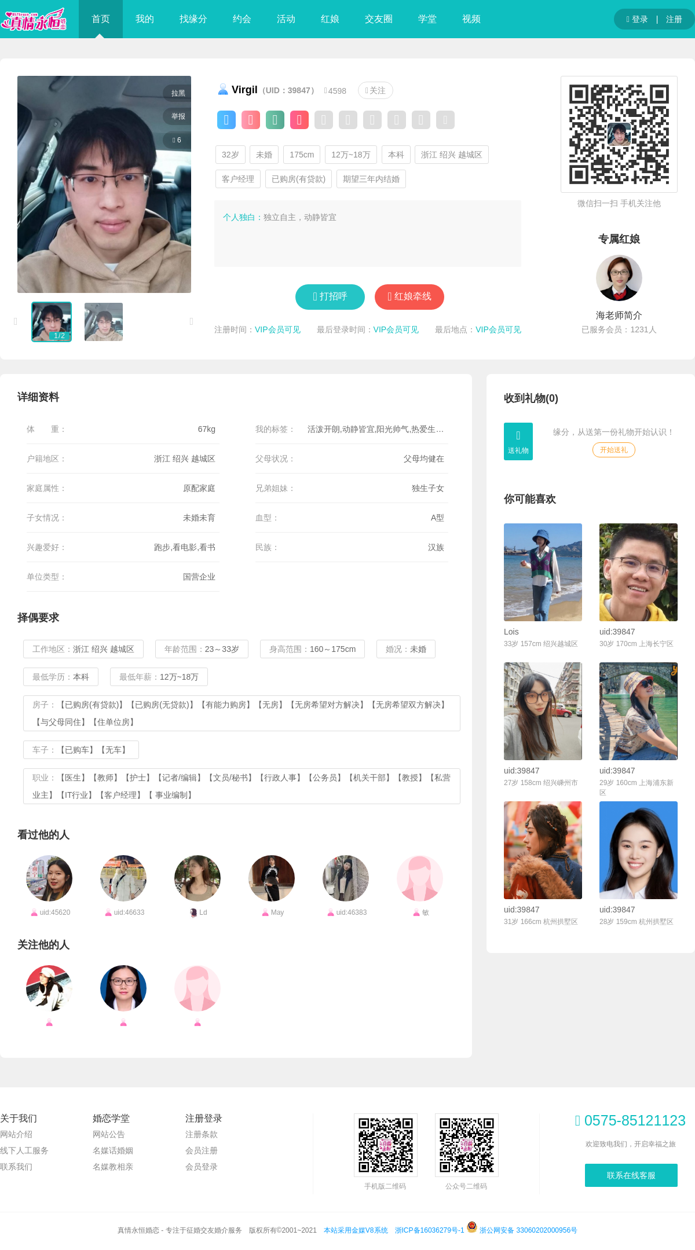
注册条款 (201, 1134)
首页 (101, 19)
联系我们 (16, 1166)
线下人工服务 (24, 1150)
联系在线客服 (631, 1175)
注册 (674, 19)
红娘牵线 (412, 296)
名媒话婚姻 (113, 1150)
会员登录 (201, 1166)
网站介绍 (16, 1134)
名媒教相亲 (113, 1166)
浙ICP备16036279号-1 (429, 1230)
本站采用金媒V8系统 (356, 1230)
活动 (286, 19)
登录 (637, 19)
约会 (242, 19)
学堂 (427, 19)
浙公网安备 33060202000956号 (521, 1230)
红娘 (330, 19)
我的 (145, 19)
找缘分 (193, 19)
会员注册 (201, 1150)
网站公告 (109, 1134)
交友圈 (379, 19)
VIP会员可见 (278, 329)
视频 (471, 19)
